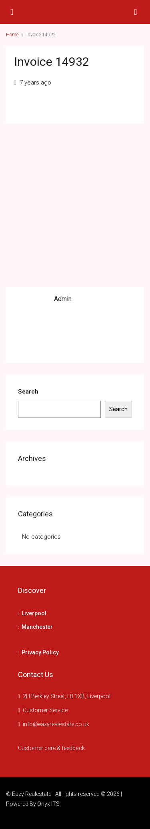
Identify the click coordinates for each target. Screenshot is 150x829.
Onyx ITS (48, 804)
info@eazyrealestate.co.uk (56, 724)
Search (28, 391)
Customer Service (45, 710)
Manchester (37, 627)
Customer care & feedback (51, 748)
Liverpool (34, 613)
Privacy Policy (40, 652)
